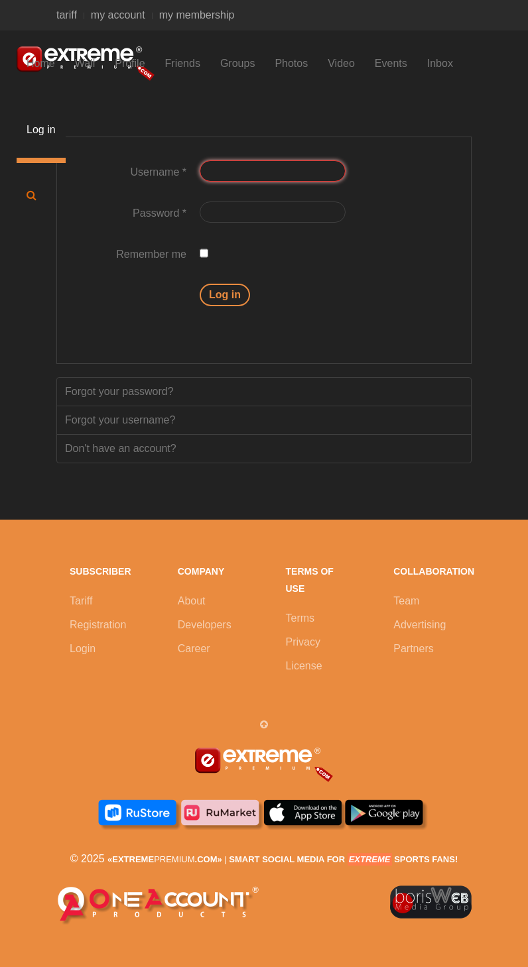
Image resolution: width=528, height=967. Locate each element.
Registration (98, 624)
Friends (182, 63)
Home (41, 63)
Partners (413, 648)
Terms (300, 618)
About (192, 600)
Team (406, 600)
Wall (85, 63)
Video (341, 63)
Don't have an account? (120, 448)
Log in (41, 129)
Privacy (303, 642)
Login (83, 648)
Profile (130, 63)
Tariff (81, 600)
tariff (66, 15)
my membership (197, 15)
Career (194, 648)
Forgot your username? (120, 420)
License (304, 665)
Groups (237, 63)
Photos (291, 63)
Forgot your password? (119, 391)
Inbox (440, 63)
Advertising (419, 624)
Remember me (151, 254)
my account (118, 15)
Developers (204, 624)
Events (391, 63)
